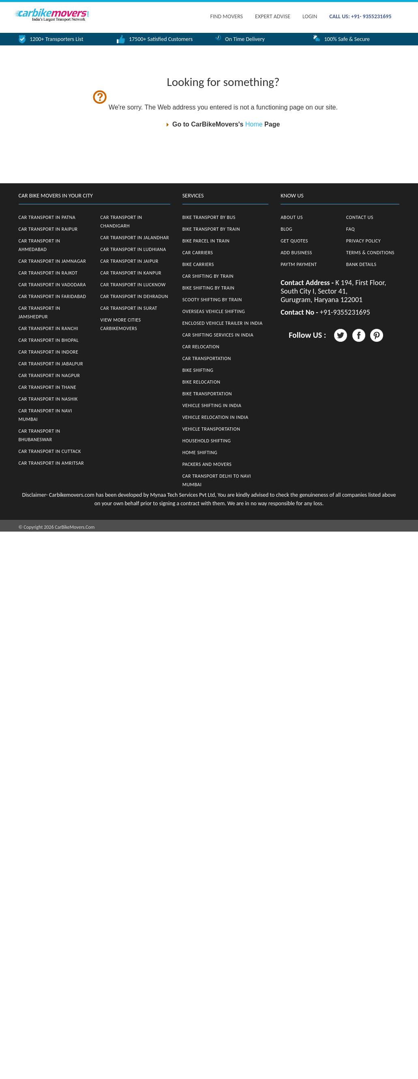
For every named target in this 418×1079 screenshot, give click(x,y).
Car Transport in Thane (48, 387)
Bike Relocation (201, 382)
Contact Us (359, 217)
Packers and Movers (207, 464)
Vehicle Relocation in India (215, 417)
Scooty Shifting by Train (212, 299)
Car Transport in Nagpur (49, 375)
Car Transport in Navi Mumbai (45, 415)
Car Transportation (206, 358)
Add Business (296, 252)
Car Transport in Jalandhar (135, 237)
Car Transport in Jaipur (130, 261)
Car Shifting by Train (208, 276)
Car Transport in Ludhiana (133, 249)
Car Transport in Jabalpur (51, 364)
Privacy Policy (363, 241)
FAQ (350, 229)
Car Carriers (197, 252)
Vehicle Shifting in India (212, 405)
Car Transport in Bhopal (49, 340)
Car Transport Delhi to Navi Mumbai (216, 480)
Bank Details (361, 264)
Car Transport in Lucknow (133, 284)
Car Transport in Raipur (48, 229)
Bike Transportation (207, 394)
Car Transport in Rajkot (48, 273)
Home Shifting (199, 452)
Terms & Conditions (370, 252)
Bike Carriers (198, 264)
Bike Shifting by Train (208, 288)
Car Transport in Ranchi (48, 328)
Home (254, 124)
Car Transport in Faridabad (52, 296)
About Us (292, 217)
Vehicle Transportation (211, 429)
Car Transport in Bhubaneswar (39, 435)
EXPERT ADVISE (272, 16)
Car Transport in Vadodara (52, 284)
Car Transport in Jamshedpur (39, 312)
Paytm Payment (299, 264)
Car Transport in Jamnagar (52, 261)
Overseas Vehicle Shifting (213, 311)
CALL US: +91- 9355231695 (360, 16)
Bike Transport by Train (211, 229)
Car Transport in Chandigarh (121, 222)
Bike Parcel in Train (206, 241)
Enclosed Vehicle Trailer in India (222, 323)
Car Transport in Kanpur (131, 273)
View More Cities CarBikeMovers (121, 324)
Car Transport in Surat (129, 308)
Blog (286, 229)
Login (309, 16)
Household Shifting (206, 441)
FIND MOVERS (226, 16)
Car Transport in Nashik (48, 399)
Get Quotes (294, 241)
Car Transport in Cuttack (50, 451)
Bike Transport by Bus (209, 217)
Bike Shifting (198, 370)
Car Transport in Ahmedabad (39, 245)
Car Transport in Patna (47, 217)
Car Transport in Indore (49, 352)
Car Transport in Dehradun (134, 296)
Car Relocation (201, 347)
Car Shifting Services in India (218, 335)
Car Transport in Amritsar (51, 463)
